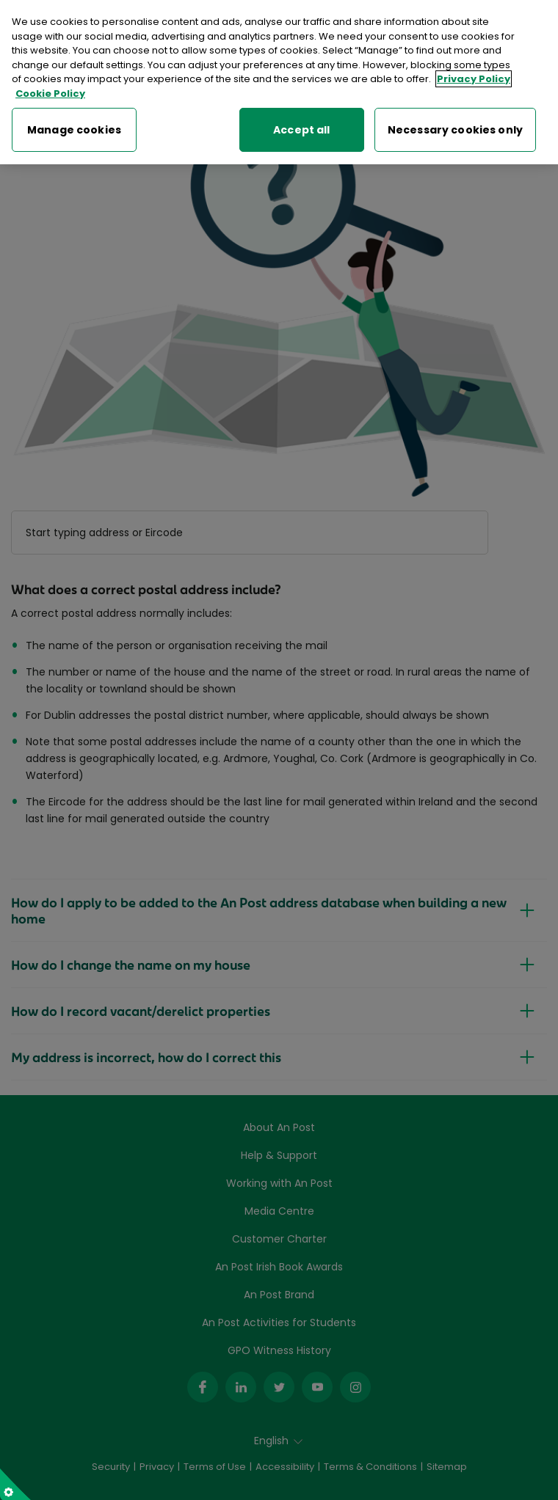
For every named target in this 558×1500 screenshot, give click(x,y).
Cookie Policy (50, 90)
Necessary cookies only (455, 126)
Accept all (301, 126)
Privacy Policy (473, 76)
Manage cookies (74, 126)
